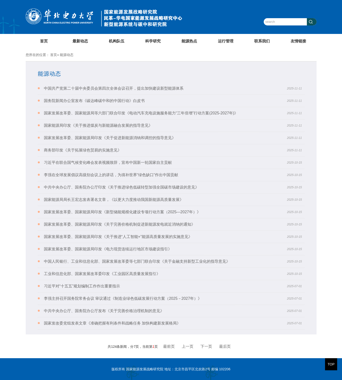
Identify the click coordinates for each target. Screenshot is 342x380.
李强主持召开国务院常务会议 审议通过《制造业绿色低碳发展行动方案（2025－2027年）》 (123, 298)
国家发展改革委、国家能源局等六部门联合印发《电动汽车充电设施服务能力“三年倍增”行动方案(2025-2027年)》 (141, 113)
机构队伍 (116, 41)
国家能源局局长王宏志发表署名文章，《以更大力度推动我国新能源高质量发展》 (113, 200)
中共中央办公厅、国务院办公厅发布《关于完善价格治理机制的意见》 (104, 311)
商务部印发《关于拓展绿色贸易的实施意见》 (82, 150)
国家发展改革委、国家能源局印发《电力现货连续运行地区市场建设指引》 (108, 249)
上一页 (187, 346)
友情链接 (298, 41)
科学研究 (153, 41)
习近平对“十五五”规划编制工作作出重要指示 (82, 286)
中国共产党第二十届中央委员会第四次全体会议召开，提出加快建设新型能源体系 (113, 88)
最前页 (169, 346)
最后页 (225, 346)
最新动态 (80, 41)
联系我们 (262, 41)
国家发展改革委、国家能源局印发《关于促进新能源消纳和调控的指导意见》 (110, 138)
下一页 (206, 346)
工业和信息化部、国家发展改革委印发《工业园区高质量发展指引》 (102, 274)
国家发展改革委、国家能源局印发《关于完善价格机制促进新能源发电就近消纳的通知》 (119, 224)
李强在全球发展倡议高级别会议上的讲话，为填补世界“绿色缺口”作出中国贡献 (111, 175)
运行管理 (225, 41)
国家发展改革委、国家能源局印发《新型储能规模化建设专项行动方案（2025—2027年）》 (122, 212)
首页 (44, 41)
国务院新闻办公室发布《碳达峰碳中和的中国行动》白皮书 (94, 101)
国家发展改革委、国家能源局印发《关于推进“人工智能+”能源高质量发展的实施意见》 (118, 237)
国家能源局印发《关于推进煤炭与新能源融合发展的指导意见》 (98, 125)
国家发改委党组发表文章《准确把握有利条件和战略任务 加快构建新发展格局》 (112, 323)
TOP (331, 364)
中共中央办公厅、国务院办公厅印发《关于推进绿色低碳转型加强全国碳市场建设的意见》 (121, 187)
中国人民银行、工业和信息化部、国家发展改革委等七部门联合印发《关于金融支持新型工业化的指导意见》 (137, 261)
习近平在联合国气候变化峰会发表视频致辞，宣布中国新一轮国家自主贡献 (108, 162)
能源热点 (189, 41)
